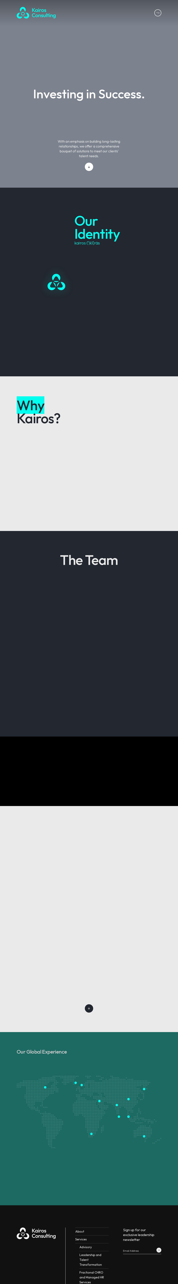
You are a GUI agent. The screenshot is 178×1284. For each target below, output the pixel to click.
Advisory (85, 1247)
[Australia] (144, 1136)
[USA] (45, 1087)
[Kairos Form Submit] (158, 1250)
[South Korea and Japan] (144, 1089)
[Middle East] (99, 1101)
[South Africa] (91, 1134)
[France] (81, 1085)
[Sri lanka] (119, 1116)
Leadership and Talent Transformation (90, 1260)
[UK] (75, 1083)
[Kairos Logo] (36, 13)
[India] (117, 1105)
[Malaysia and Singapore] (128, 1116)
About (79, 1231)
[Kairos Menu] (157, 12)
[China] (128, 1099)
